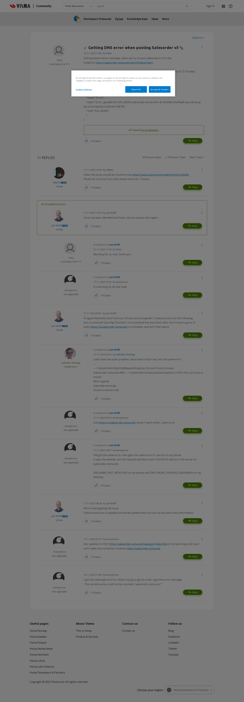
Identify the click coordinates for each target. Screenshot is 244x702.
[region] (123, 83)
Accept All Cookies (159, 89)
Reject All (136, 89)
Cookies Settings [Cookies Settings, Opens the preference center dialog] (84, 89)
